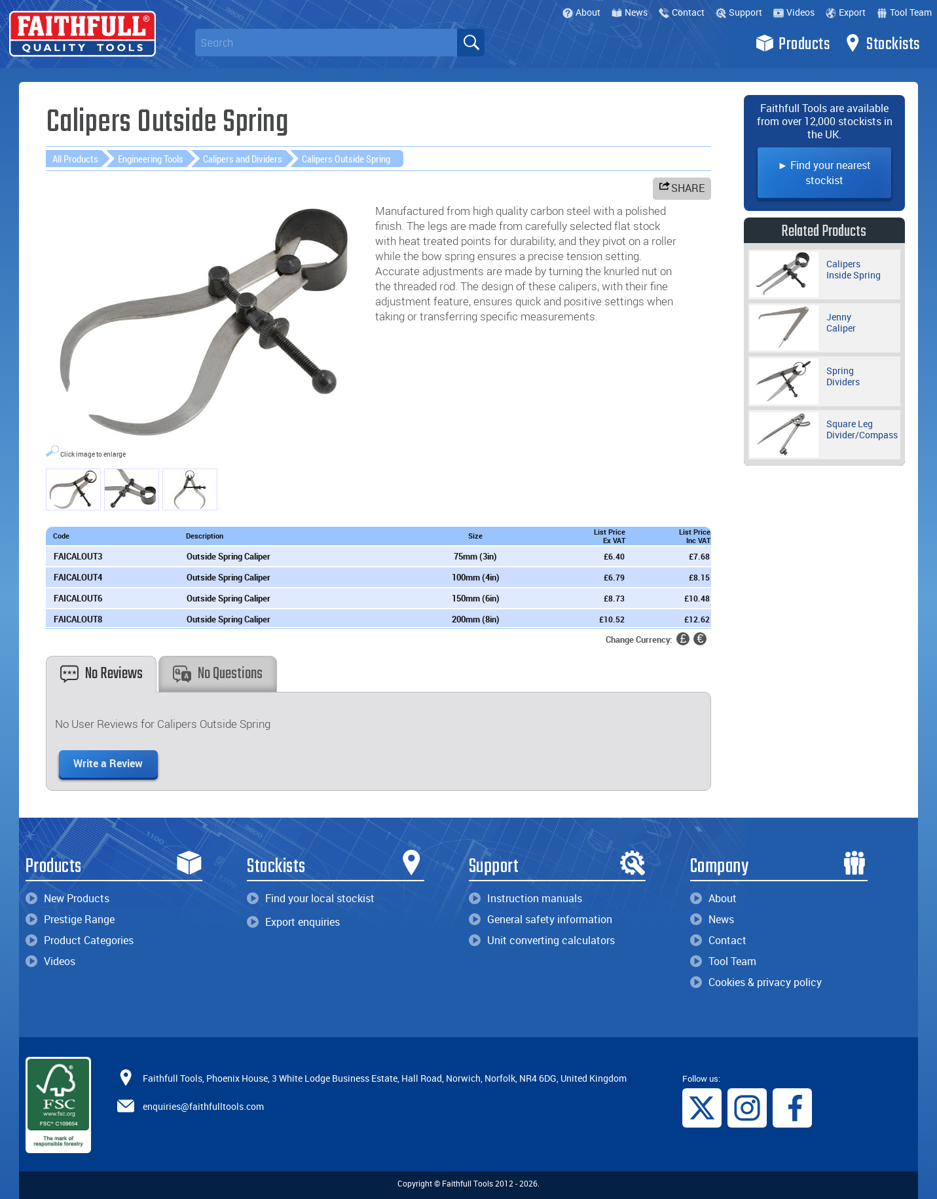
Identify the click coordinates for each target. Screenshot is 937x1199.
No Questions (218, 674)
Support (739, 12)
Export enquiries (293, 922)
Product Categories (80, 940)
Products (793, 43)
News (630, 12)
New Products (67, 898)
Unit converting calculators (542, 940)
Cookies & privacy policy (756, 982)
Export (846, 12)
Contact (682, 12)
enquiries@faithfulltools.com (203, 1106)
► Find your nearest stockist (825, 172)
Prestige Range (70, 919)
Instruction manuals (525, 898)
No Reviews (101, 674)
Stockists (881, 43)
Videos (794, 12)
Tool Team (904, 12)
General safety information (540, 919)
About (581, 12)
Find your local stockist (311, 898)
